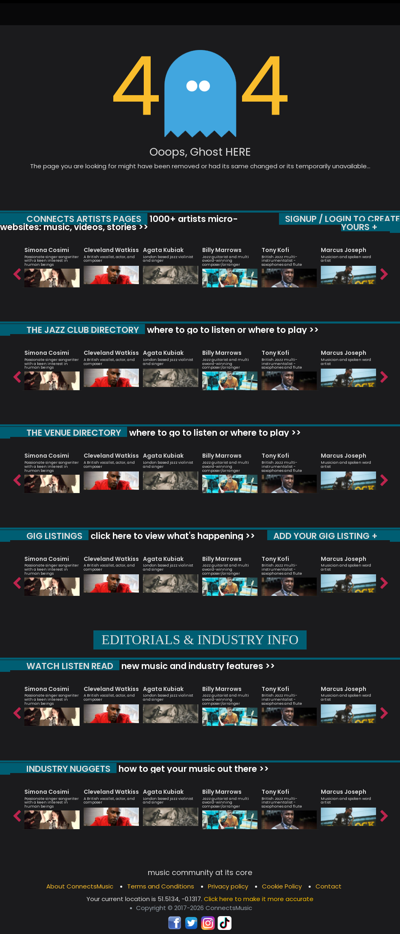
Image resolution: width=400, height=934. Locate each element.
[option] (52, 263)
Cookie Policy (282, 886)
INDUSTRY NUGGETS (68, 769)
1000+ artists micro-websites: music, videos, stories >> (119, 223)
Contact (329, 886)
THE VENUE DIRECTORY (73, 433)
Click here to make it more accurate (259, 899)
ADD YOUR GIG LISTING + (325, 536)
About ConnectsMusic (79, 886)
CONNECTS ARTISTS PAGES (83, 219)
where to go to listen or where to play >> (232, 330)
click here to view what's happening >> (172, 536)
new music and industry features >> (197, 666)
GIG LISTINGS (54, 536)
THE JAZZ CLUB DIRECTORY (82, 330)
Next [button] (384, 272)
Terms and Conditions (160, 886)
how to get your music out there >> (193, 769)
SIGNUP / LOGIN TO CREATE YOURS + (342, 223)
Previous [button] (16, 272)
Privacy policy (228, 886)
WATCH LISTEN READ (69, 666)
